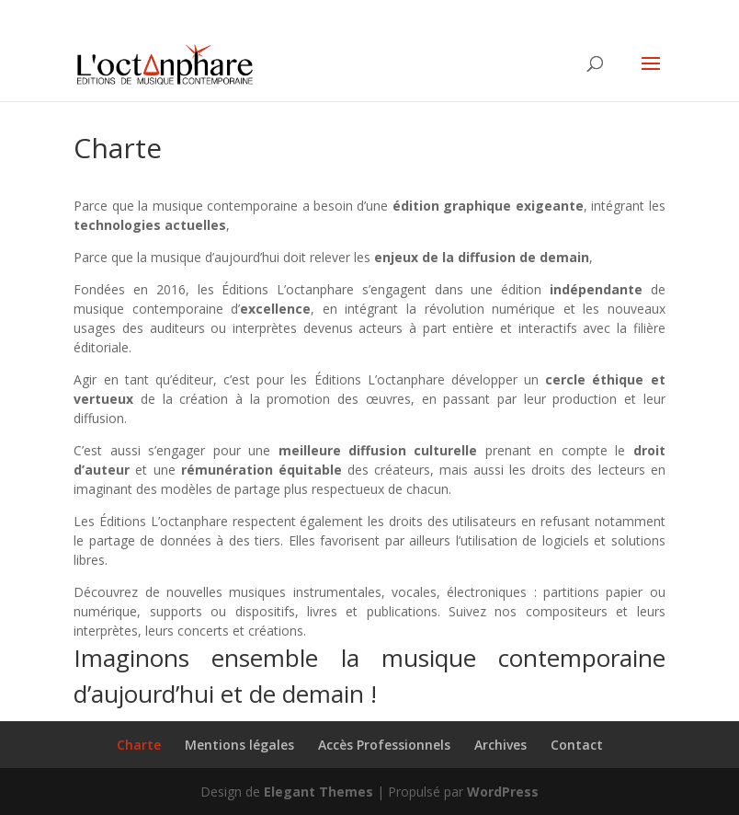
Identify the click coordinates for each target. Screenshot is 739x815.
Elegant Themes (318, 791)
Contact (577, 744)
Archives (500, 744)
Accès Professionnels (384, 744)
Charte (139, 744)
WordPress (503, 791)
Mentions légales (239, 744)
